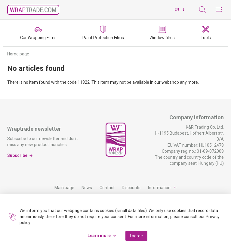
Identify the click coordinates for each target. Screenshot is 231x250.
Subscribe (17, 155)
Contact (107, 187)
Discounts (131, 187)
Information (159, 187)
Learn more (99, 235)
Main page (64, 187)
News (87, 187)
